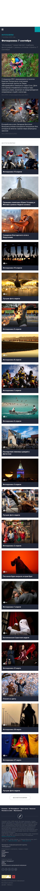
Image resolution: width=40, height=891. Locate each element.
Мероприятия (18, 810)
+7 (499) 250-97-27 (26, 840)
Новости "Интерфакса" (8, 861)
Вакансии (32, 809)
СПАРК (3, 851)
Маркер (4, 855)
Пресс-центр (24, 809)
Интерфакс (20, 29)
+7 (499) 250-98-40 (12, 840)
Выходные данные (7, 883)
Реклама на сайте (7, 810)
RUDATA (4, 864)
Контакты (4, 809)
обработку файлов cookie (8, 836)
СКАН (3, 862)
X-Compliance (5, 852)
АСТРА (3, 856)
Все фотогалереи (20, 798)
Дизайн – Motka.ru (7, 885)
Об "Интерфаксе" (14, 809)
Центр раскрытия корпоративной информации (14, 865)
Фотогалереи (7, 35)
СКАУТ (3, 853)
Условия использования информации (13, 881)
